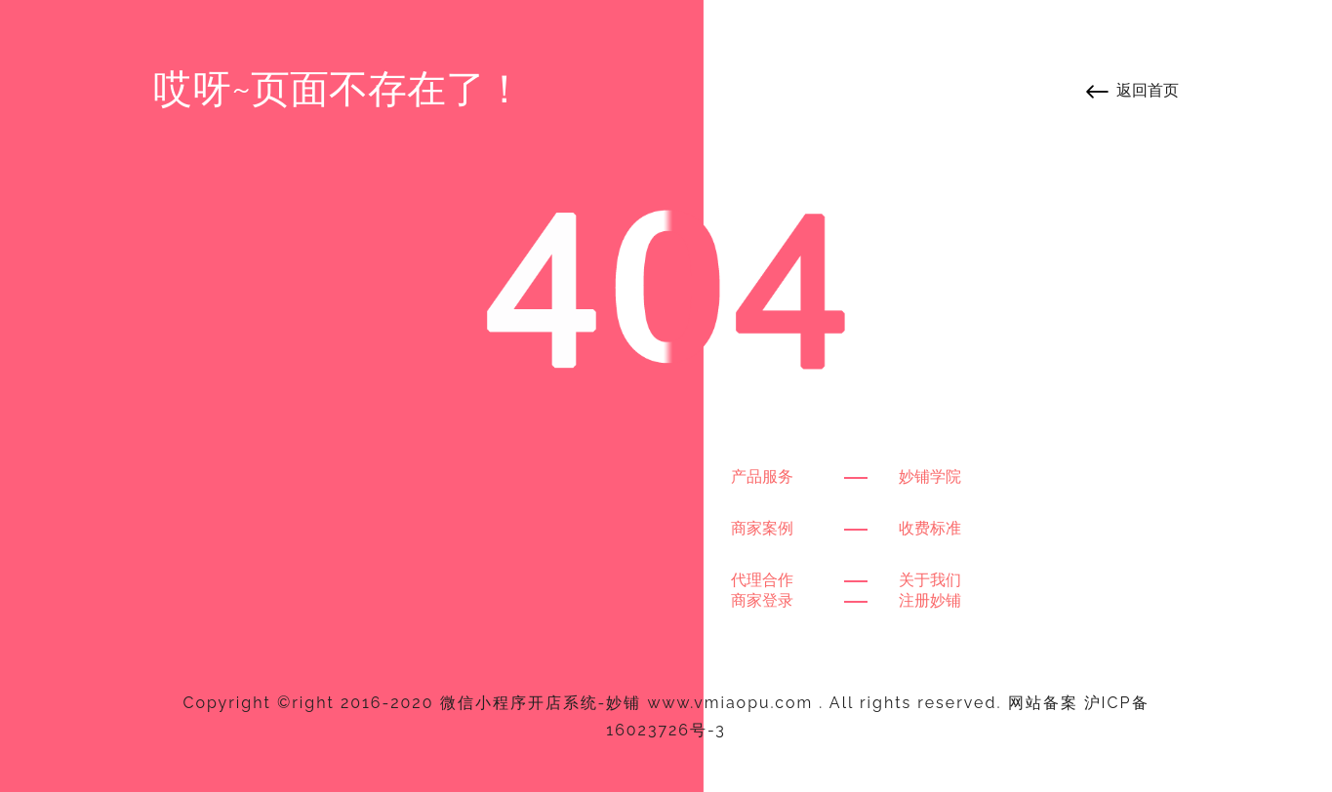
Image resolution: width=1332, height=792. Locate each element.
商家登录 (762, 600)
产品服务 (762, 476)
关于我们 (930, 580)
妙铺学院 (930, 476)
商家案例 (762, 528)
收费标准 (930, 528)
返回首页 (1147, 90)
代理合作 (762, 580)
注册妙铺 (930, 600)
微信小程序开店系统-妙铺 (541, 702)
